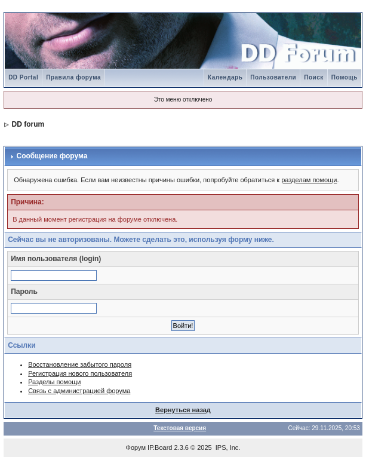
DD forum (27, 124)
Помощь (344, 77)
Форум (136, 447)
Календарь (225, 77)
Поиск (314, 77)
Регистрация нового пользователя (80, 373)
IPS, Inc (227, 447)
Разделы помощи (54, 381)
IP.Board (159, 447)
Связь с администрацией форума (79, 390)
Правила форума (73, 77)
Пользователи (273, 77)
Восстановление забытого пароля (79, 364)
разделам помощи (309, 179)
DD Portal (23, 77)
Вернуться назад (183, 409)
